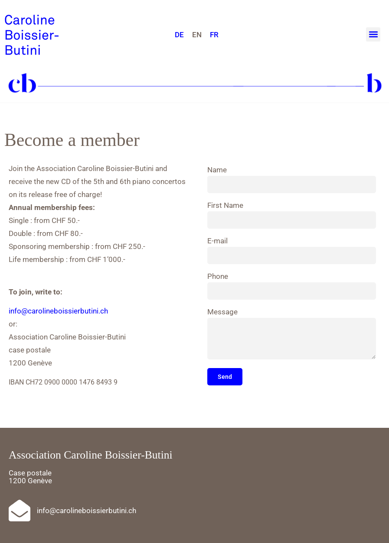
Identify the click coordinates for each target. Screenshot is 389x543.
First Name (225, 206)
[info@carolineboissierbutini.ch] (19, 510)
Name (217, 170)
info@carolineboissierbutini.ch (58, 311)
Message (222, 312)
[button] (373, 34)
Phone (217, 277)
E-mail (217, 241)
